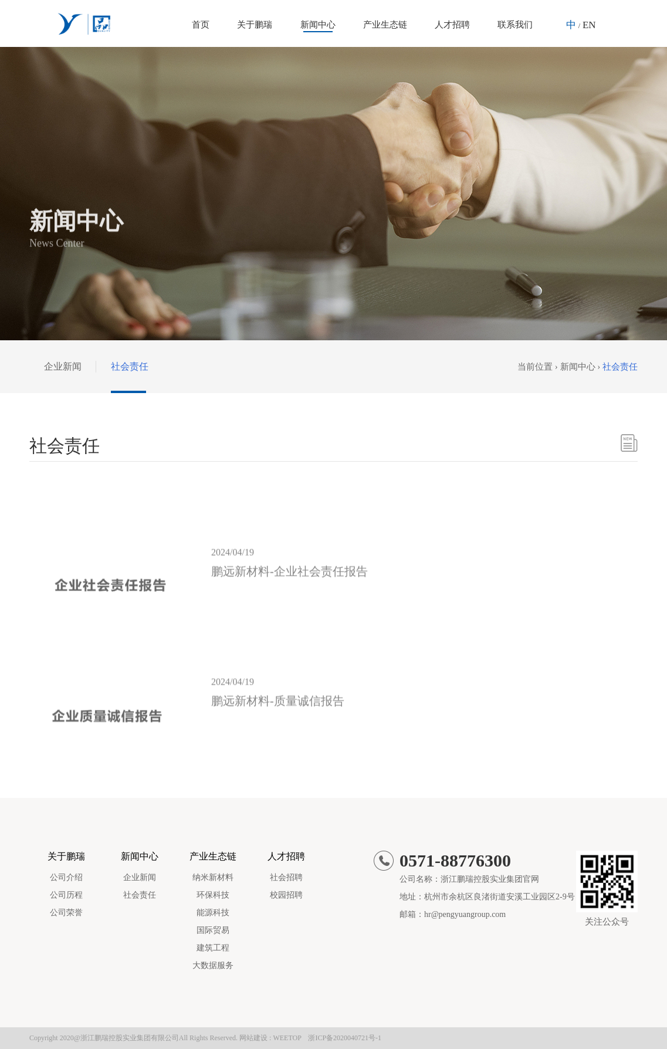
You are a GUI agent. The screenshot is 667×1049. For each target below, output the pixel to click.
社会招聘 (286, 877)
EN (589, 25)
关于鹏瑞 (254, 24)
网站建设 (253, 1038)
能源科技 (213, 912)
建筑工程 (213, 947)
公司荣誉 (66, 912)
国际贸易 (213, 930)
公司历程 (66, 895)
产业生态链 (385, 24)
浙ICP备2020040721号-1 (344, 1038)
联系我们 (515, 24)
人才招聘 (452, 24)
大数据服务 (212, 965)
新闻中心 (318, 24)
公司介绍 (66, 877)
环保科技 (213, 895)
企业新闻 (63, 366)
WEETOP (287, 1038)
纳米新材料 (212, 877)
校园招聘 (286, 895)
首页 (200, 24)
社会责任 (129, 366)
